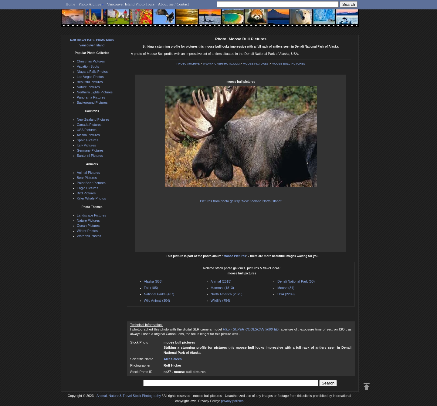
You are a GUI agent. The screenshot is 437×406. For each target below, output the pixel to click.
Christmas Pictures (91, 61)
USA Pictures (87, 130)
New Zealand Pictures (93, 119)
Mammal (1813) (222, 288)
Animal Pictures (88, 172)
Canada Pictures (89, 124)
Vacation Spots (88, 66)
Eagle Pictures (87, 188)
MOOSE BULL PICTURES (288, 63)
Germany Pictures (90, 150)
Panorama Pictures (91, 97)
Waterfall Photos (89, 236)
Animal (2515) (221, 281)
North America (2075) (226, 294)
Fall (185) (151, 288)
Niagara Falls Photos (92, 71)
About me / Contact (173, 4)
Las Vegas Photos (90, 77)
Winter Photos (87, 231)
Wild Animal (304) (157, 300)
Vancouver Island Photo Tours (131, 4)
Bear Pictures (87, 178)
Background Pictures (92, 102)
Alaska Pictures (88, 135)
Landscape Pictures (91, 215)
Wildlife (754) (220, 300)
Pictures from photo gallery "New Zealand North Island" (241, 201)
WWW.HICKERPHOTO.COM (221, 63)
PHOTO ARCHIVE (188, 63)
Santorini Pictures (90, 155)
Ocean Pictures (88, 225)
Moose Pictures (235, 256)
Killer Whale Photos (91, 198)
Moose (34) (285, 288)
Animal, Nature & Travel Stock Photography (129, 396)
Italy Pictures (86, 145)
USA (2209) (286, 294)
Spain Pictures (87, 140)
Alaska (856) (153, 281)
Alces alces (173, 359)
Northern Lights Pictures (95, 92)
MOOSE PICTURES (255, 63)
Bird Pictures (86, 193)
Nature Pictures (88, 87)
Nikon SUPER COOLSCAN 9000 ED (251, 329)
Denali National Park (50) (296, 281)
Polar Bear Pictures (91, 183)
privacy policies (232, 401)
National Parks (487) (159, 294)
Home (70, 4)
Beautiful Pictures (90, 82)
